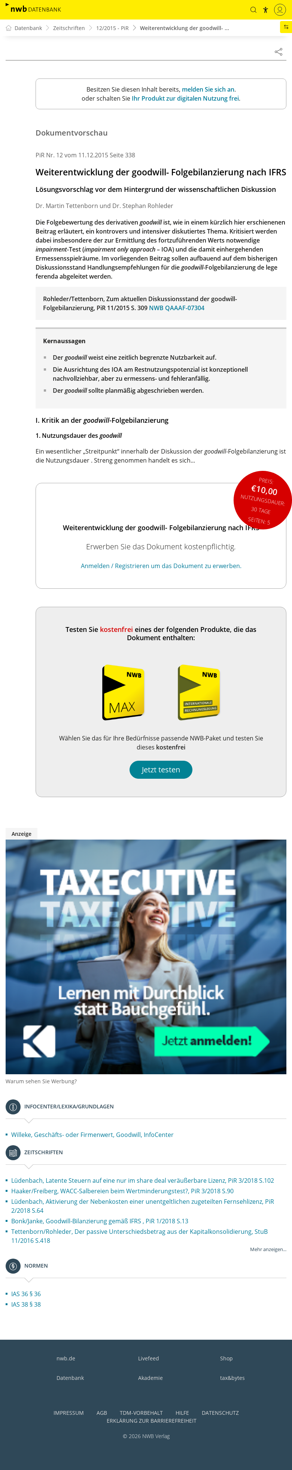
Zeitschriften (69, 28)
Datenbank (70, 1377)
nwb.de (66, 1358)
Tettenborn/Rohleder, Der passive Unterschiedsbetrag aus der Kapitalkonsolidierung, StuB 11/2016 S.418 (139, 1236)
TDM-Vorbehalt (141, 1412)
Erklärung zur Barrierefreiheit (152, 1420)
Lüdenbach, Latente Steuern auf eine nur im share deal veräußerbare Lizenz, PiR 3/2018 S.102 (142, 1180)
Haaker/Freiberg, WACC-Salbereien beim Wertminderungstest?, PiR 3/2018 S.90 (122, 1191)
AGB (102, 1412)
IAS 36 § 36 (26, 1294)
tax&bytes (232, 1377)
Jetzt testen (161, 769)
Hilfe (182, 1412)
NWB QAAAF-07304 (176, 308)
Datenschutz (220, 1412)
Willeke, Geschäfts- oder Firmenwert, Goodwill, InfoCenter (92, 1135)
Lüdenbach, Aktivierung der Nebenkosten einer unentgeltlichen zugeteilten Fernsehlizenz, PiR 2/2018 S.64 (142, 1206)
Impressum (69, 1412)
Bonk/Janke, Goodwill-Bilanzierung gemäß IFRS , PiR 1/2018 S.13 (99, 1221)
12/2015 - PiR (112, 28)
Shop (226, 1358)
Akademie (150, 1377)
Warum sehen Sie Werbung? (41, 1081)
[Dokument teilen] (278, 51)
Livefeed (148, 1358)
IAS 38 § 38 (26, 1304)
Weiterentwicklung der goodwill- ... (184, 28)
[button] (253, 10)
